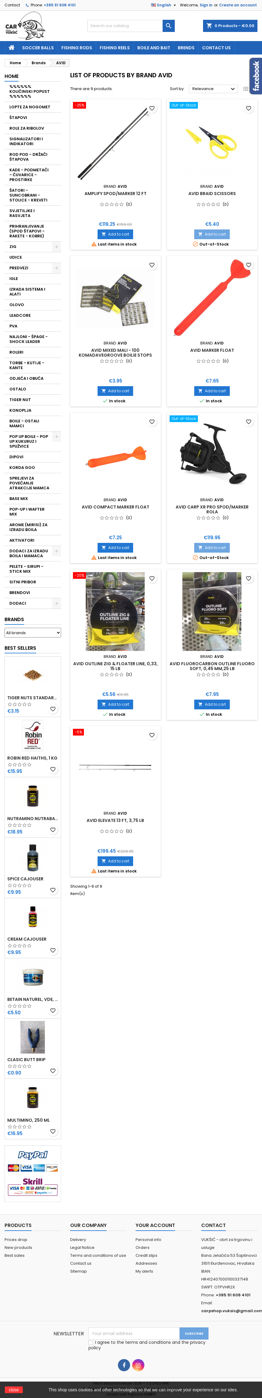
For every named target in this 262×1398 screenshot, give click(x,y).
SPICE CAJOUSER (25, 878)
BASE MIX (18, 499)
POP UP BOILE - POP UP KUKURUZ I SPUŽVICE (28, 441)
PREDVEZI (18, 268)
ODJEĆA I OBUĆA (26, 378)
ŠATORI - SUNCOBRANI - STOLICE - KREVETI (28, 195)
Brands (14, 619)
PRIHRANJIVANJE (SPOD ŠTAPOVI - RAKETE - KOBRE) (27, 231)
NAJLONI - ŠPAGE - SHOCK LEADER (28, 339)
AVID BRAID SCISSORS (212, 193)
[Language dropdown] (164, 5)
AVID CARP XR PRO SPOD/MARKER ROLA (212, 509)
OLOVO (16, 305)
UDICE (15, 257)
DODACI (17, 603)
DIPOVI (16, 457)
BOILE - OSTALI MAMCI (24, 423)
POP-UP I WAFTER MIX (27, 511)
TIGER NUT (20, 400)
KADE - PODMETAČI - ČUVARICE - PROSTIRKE (29, 175)
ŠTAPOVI (18, 118)
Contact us (216, 48)
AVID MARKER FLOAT (212, 350)
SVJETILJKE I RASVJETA (22, 213)
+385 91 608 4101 (60, 5)
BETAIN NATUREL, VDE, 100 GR (32, 999)
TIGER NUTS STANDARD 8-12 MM (32, 697)
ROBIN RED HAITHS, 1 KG (32, 758)
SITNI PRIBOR (22, 582)
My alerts (144, 1271)
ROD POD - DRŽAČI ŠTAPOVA (28, 157)
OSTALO (17, 389)
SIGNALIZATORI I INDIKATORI (26, 141)
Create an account (238, 5)
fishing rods (76, 48)
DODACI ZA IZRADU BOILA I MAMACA (28, 553)
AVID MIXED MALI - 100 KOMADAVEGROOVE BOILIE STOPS (115, 352)
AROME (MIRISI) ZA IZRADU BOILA (28, 527)
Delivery (78, 1239)
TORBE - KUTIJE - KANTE (26, 365)
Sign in (206, 5)
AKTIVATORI (21, 540)
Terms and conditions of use (98, 1255)
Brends (186, 48)
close (14, 1389)
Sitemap (78, 1271)
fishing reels (115, 48)
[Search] (130, 26)
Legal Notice (82, 1247)
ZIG (12, 247)
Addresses (146, 1263)
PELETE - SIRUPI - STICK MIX (26, 569)
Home (12, 76)
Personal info (148, 1239)
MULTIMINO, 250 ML (28, 1120)
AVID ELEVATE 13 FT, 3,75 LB (115, 820)
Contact (12, 5)
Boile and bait (153, 48)
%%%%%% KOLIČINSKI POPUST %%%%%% (29, 91)
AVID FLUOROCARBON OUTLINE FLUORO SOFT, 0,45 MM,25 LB (212, 666)
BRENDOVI (19, 593)
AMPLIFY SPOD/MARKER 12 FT (115, 193)
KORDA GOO (22, 467)
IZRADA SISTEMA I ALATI (27, 291)
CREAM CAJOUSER (27, 939)
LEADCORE (20, 315)
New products (18, 1247)
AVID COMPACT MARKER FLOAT (115, 507)
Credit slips (146, 1255)
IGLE (13, 278)
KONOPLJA (20, 410)
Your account (155, 1225)
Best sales (15, 1255)
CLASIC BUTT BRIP (26, 1059)
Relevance (214, 89)
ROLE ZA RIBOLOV (26, 128)
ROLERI (16, 352)
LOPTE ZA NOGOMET (29, 107)
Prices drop (16, 1239)
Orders (143, 1247)
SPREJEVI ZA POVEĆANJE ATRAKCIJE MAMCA (29, 483)
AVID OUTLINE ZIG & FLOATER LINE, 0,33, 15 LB (115, 666)
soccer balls (38, 48)
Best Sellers (20, 648)
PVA (13, 326)
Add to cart (115, 234)
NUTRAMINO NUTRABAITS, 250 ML (32, 818)
